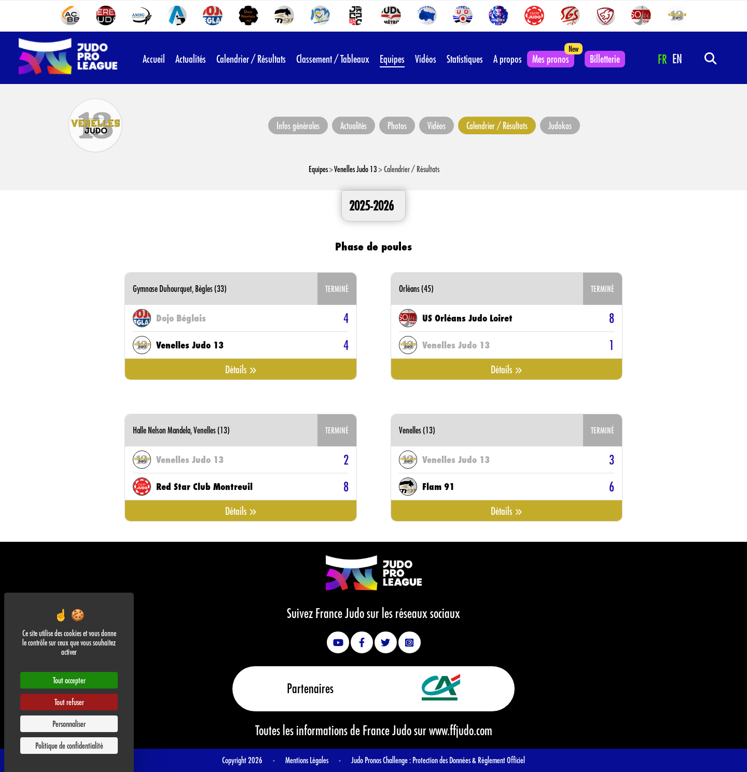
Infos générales (298, 125)
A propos (507, 58)
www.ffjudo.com (460, 730)
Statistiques (465, 58)
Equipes (392, 58)
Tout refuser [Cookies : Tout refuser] (69, 702)
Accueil (154, 58)
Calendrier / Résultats (251, 58)
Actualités (190, 58)
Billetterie (605, 58)
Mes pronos (550, 58)
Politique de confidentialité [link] (69, 745)
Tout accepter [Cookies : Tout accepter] (69, 680)
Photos (397, 125)
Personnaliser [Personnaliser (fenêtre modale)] (69, 723)
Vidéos (425, 58)
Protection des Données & (445, 760)
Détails (240, 369)
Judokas (560, 125)
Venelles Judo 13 (355, 169)
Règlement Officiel (501, 760)
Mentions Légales (306, 760)
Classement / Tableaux (332, 58)
